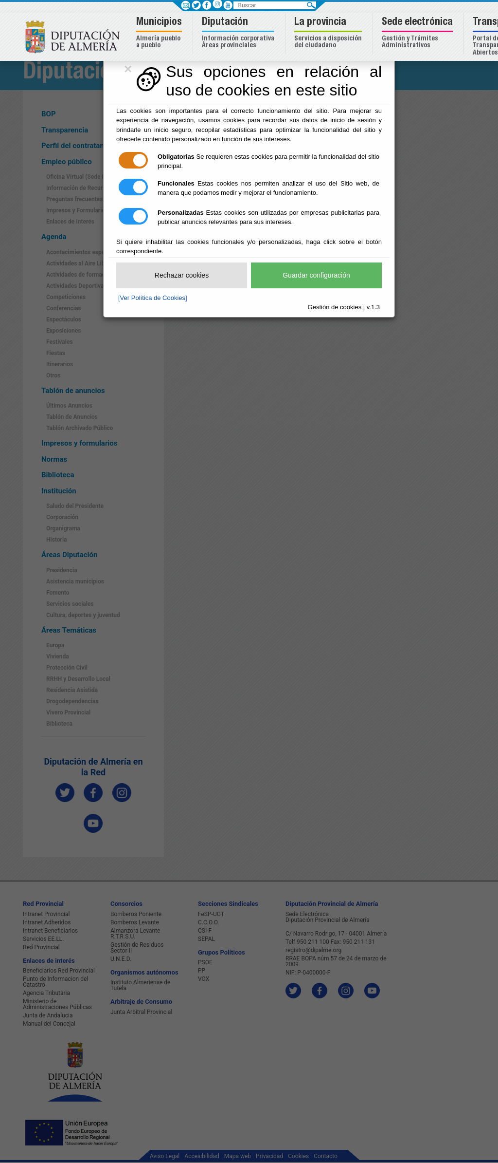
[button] (160, 33)
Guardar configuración (316, 275)
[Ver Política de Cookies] (152, 297)
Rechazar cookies (182, 275)
